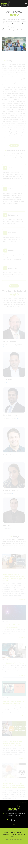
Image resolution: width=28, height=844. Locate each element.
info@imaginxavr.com (15, 820)
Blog (18, 834)
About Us (7, 832)
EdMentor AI (20, 832)
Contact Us (13, 834)
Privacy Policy (14, 836)
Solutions (6, 834)
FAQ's (23, 834)
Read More (22, 600)
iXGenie (13, 832)
